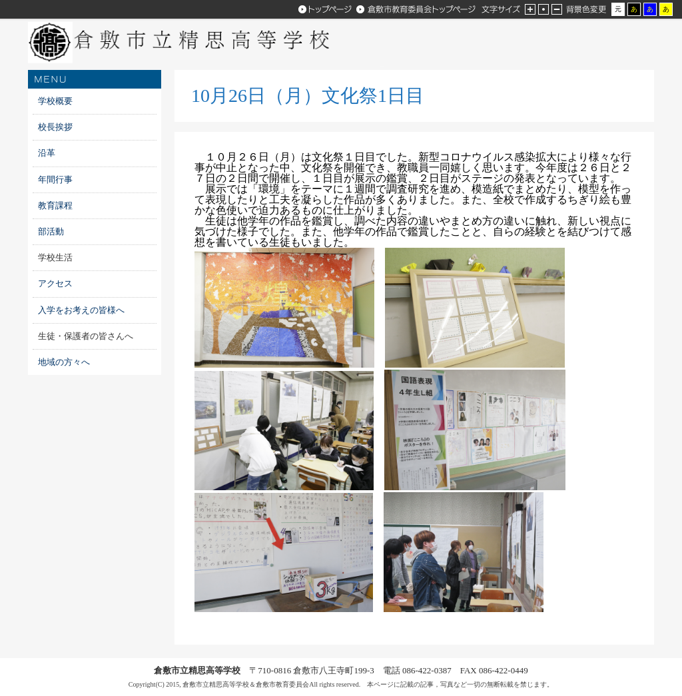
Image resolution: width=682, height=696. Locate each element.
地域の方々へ (64, 362)
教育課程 (55, 205)
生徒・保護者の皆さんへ (85, 336)
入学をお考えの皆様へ (85, 310)
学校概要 (55, 101)
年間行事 (55, 179)
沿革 (46, 153)
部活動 (51, 231)
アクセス (55, 283)
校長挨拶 (55, 127)
